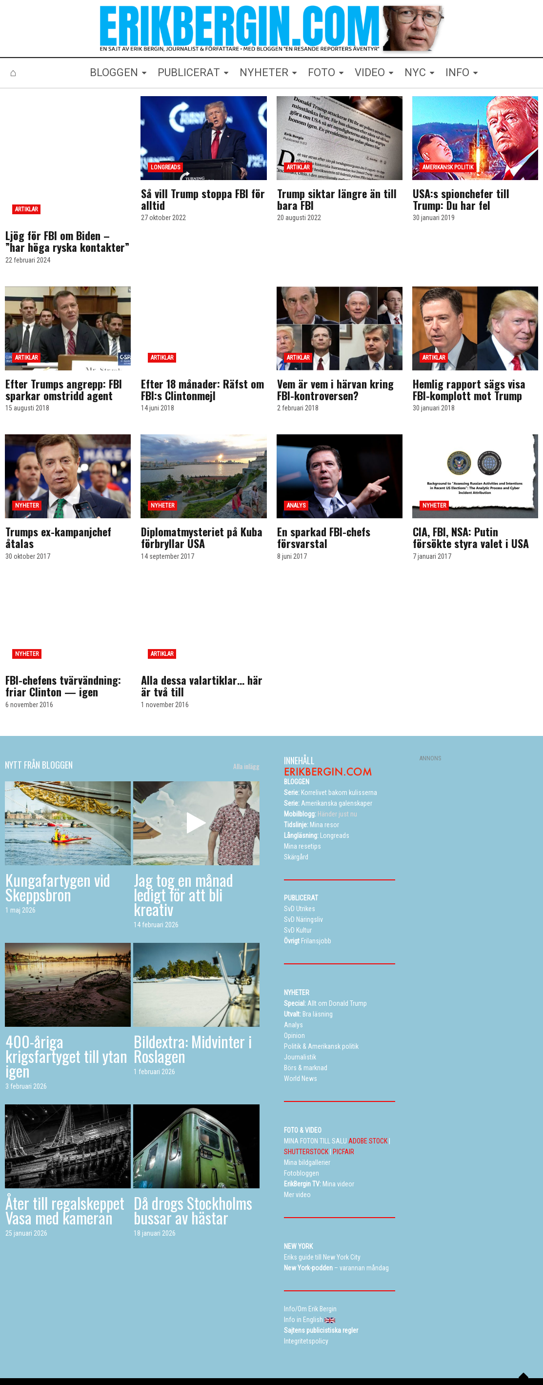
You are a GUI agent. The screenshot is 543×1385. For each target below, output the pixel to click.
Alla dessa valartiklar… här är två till (201, 643)
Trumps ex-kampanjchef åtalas (58, 495)
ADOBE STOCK (367, 1099)
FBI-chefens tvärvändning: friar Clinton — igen (63, 643)
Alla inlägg (246, 724)
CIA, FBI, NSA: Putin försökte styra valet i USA (471, 495)
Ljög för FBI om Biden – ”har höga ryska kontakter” (67, 199)
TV (205, 1361)
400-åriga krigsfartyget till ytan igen (66, 1014)
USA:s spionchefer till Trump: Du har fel (461, 199)
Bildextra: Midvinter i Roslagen (193, 1006)
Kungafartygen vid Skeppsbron (57, 845)
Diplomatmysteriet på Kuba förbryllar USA (201, 495)
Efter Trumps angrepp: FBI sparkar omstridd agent (63, 347)
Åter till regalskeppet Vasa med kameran (64, 1168)
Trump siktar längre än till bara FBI (337, 199)
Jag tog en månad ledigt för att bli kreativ (183, 852)
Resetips (233, 1361)
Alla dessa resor (279, 1361)
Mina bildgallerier (167, 1361)
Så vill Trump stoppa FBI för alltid (203, 199)
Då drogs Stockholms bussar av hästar (193, 1168)
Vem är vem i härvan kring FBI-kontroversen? (335, 347)
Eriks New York (333, 1361)
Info (370, 1361)
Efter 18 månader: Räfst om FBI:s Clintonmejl (202, 347)
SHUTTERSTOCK (306, 1110)
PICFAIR (343, 1110)
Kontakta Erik (460, 1361)
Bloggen (122, 1361)
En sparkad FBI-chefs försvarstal (323, 495)
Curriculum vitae (409, 1361)
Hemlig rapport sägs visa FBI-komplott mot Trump (469, 347)
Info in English (508, 1361)
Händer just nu (320, 772)
